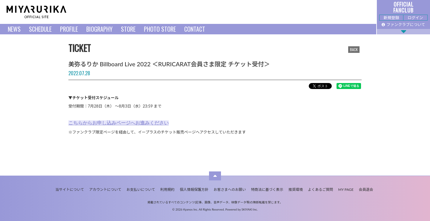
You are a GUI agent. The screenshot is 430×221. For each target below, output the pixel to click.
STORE (128, 28)
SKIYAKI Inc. (250, 209)
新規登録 (391, 18)
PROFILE (69, 28)
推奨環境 (295, 189)
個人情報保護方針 (194, 189)
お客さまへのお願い (230, 189)
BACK (354, 49)
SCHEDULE (40, 28)
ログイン (415, 18)
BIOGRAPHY (99, 28)
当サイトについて (70, 189)
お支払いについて (141, 189)
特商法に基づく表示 (267, 189)
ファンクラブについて (403, 24)
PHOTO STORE (160, 28)
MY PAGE (346, 189)
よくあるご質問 (320, 189)
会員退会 (366, 189)
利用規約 (167, 189)
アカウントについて (105, 189)
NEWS (14, 28)
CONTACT (194, 28)
